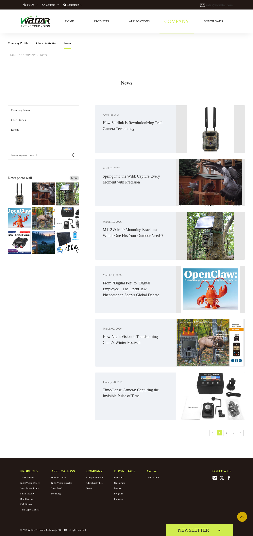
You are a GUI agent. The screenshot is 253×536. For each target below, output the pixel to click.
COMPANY (28, 54)
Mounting (55, 493)
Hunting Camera (59, 477)
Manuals (118, 488)
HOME (13, 54)
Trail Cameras (27, 477)
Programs (118, 493)
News (67, 43)
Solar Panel (56, 488)
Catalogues (119, 483)
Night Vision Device (30, 483)
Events (15, 129)
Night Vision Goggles (61, 483)
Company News (20, 110)
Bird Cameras (26, 499)
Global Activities (46, 43)
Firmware (119, 499)
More (74, 178)
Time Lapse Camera (29, 509)
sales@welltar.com (219, 5)
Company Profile (18, 43)
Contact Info (153, 477)
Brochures (119, 477)
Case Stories (18, 120)
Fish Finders (26, 504)
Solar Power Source (29, 488)
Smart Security (27, 493)
